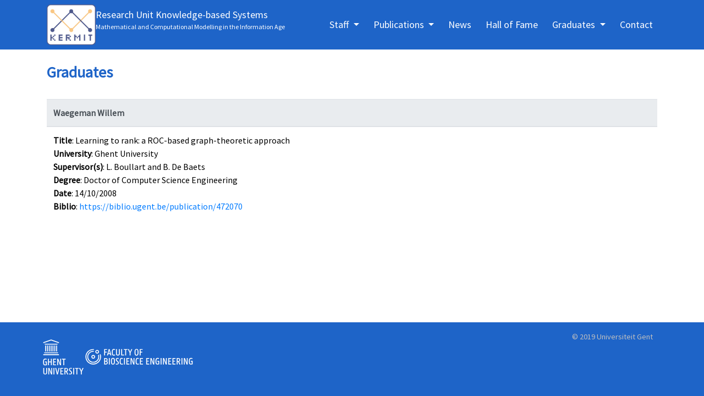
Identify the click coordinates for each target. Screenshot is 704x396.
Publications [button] (399, 24)
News (459, 24)
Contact (636, 24)
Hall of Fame (512, 24)
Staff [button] (340, 24)
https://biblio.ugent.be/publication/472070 (161, 206)
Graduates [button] (574, 24)
